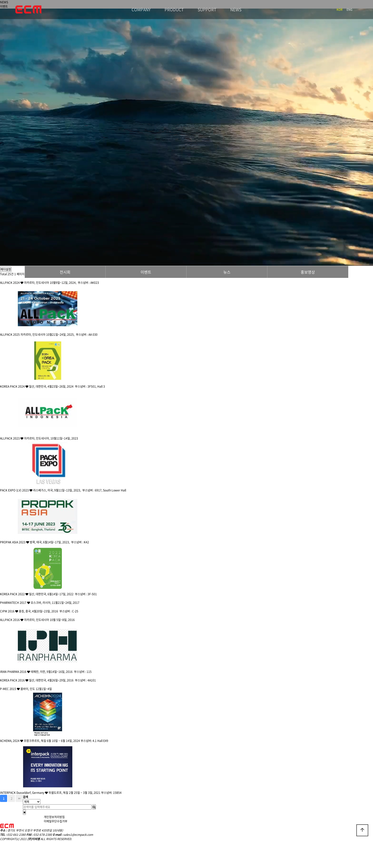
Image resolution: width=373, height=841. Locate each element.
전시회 (65, 272)
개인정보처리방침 (54, 817)
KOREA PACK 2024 (14, 386)
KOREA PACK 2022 (14, 594)
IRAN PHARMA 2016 (15, 672)
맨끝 (19, 798)
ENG (349, 9)
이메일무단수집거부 (55, 821)
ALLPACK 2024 (12, 282)
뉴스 (227, 272)
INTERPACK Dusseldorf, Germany (24, 793)
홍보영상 (308, 272)
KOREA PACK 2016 (14, 680)
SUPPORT (207, 9)
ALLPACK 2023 (12, 438)
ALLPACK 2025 (10, 334)
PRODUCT (174, 9)
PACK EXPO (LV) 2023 (16, 490)
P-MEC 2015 (10, 689)
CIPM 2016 (9, 611)
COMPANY (141, 9)
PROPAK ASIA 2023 (15, 542)
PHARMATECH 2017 (15, 603)
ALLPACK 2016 (12, 620)
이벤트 (146, 272)
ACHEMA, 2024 (12, 741)
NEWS (235, 9)
